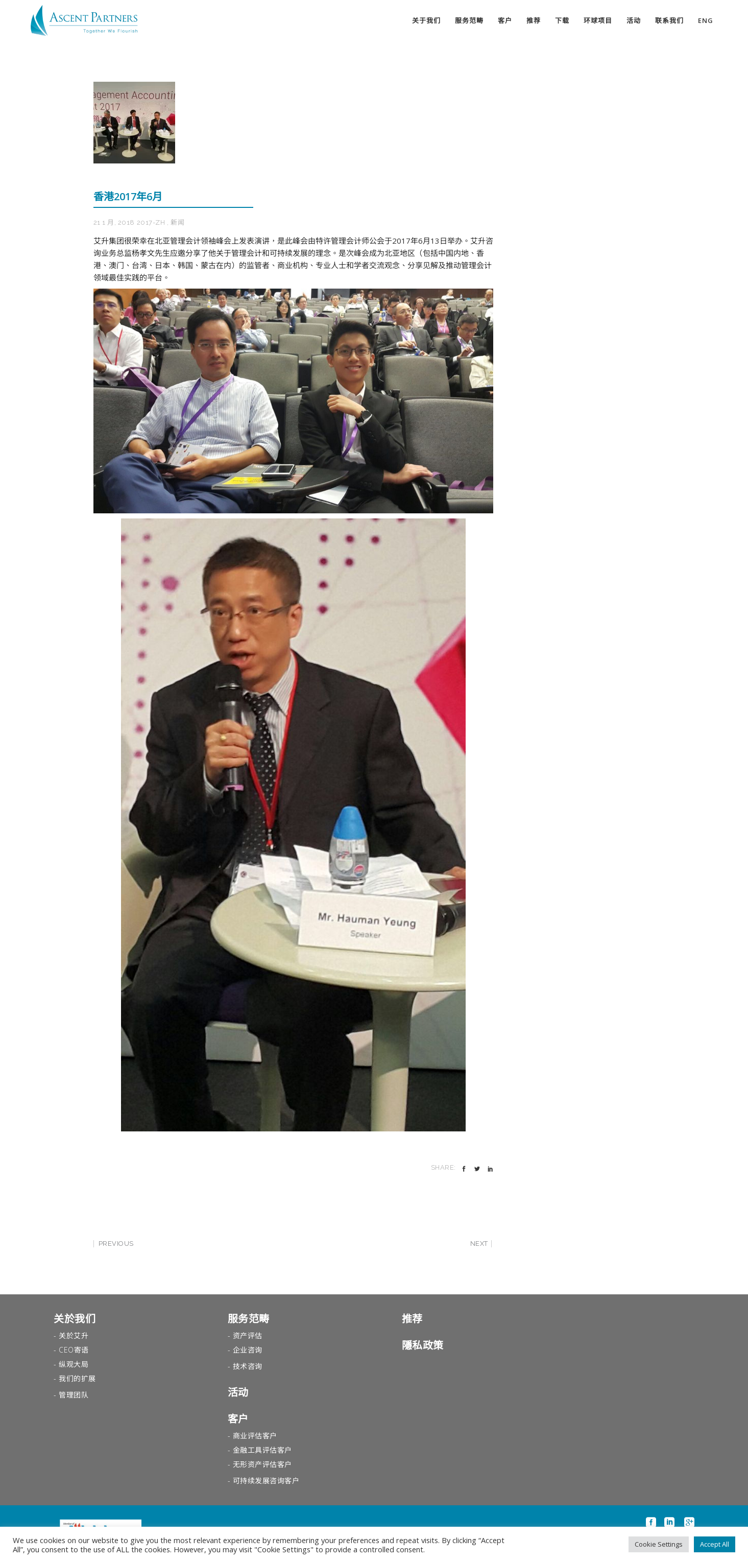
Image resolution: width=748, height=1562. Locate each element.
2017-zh (151, 222)
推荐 (412, 1319)
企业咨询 (247, 1350)
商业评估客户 (255, 1435)
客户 (238, 1419)
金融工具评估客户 (262, 1450)
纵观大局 (73, 1364)
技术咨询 (247, 1366)
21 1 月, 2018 (114, 222)
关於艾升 (73, 1335)
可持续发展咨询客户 (266, 1480)
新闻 (177, 222)
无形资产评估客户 (262, 1464)
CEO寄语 (74, 1350)
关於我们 (74, 1319)
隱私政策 (423, 1345)
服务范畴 (249, 1319)
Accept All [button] (714, 1544)
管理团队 (73, 1395)
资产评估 (247, 1335)
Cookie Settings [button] (659, 1544)
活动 (238, 1392)
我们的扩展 (77, 1378)
